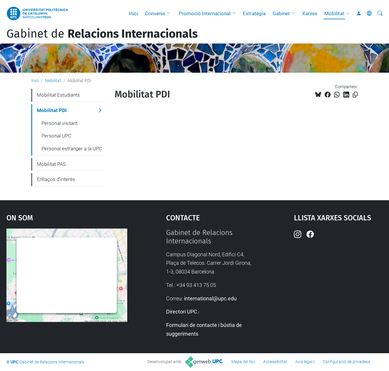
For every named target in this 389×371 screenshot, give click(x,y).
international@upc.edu (210, 298)
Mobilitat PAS (51, 164)
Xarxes (309, 13)
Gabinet (281, 13)
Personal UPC (56, 136)
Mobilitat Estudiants (58, 95)
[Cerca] (380, 13)
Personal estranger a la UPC (72, 148)
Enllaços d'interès (56, 179)
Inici (133, 13)
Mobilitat (334, 13)
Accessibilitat (275, 361)
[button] (170, 13)
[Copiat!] (355, 94)
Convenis (155, 13)
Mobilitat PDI (52, 110)
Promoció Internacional (204, 13)
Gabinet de (102, 34)
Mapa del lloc (243, 361)
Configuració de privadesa (346, 361)
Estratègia (254, 13)
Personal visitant (60, 123)
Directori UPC (181, 312)
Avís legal (303, 361)
